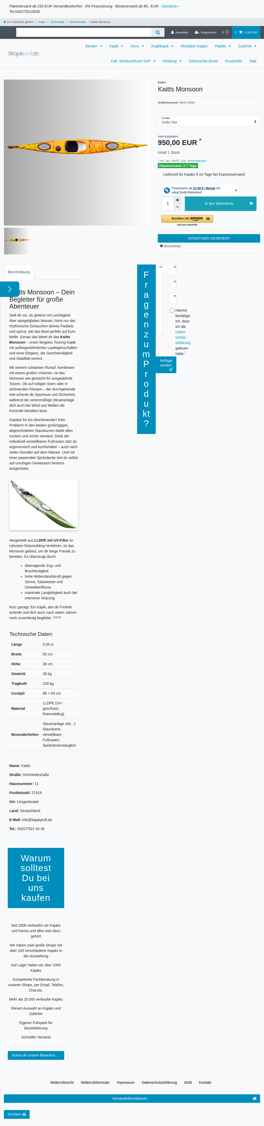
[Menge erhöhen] (177, 200)
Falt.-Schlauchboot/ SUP (131, 61)
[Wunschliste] (225, 32)
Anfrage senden (166, 365)
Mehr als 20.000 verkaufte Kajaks (36, 999)
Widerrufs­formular (95, 1082)
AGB (188, 1082)
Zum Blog (6, 28)
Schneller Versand (36, 1037)
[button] (209, 221)
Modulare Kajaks (194, 46)
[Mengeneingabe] (167, 204)
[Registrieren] (205, 32)
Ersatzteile (233, 61)
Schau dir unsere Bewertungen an (38, 1055)
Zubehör (245, 46)
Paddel (221, 46)
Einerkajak (57, 21)
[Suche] (157, 32)
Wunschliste (170, 246)
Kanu (135, 46)
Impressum (126, 1082)
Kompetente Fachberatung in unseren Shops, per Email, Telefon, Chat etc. (36, 984)
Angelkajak (160, 46)
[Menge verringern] (177, 207)
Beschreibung (19, 272)
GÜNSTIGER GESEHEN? (209, 238)
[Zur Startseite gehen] (18, 21)
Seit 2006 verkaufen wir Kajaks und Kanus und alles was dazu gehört (36, 930)
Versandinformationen (184, 1098)
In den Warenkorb (229, 203)
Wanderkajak (77, 21)
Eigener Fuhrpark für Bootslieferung (35, 1025)
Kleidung (170, 61)
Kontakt (205, 1082)
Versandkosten (197, 160)
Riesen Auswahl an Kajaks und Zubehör (36, 1011)
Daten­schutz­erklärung (159, 1082)
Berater (91, 46)
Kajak (42, 21)
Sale (253, 61)
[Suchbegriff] (83, 32)
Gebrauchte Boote (203, 61)
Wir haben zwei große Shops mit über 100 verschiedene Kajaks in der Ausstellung (36, 950)
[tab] (19, 272)
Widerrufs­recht (62, 1082)
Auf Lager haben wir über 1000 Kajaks (36, 968)
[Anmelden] (179, 32)
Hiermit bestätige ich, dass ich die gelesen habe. (182, 332)
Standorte (169, 6)
